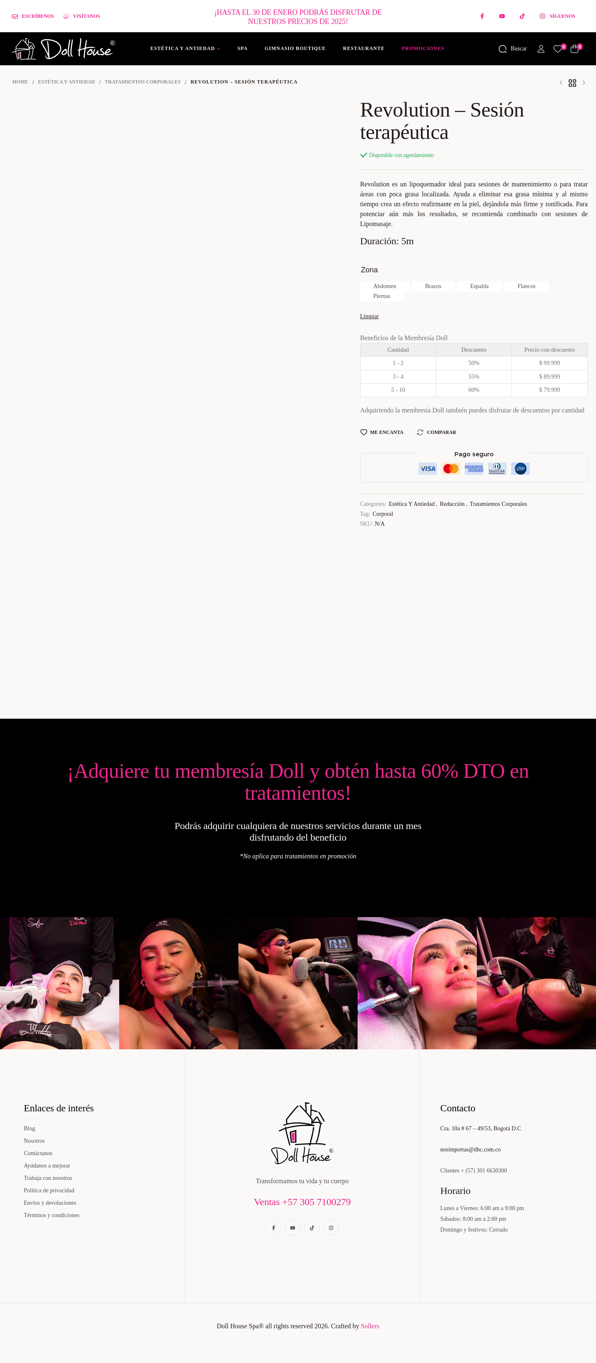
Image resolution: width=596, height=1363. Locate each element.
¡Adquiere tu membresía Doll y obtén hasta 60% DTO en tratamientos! (298, 781)
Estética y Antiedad (66, 82)
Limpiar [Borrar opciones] (369, 316)
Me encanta (387, 432)
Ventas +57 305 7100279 (302, 1201)
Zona (369, 270)
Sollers (370, 1326)
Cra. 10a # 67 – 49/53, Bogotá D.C (480, 1128)
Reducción (452, 504)
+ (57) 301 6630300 (484, 1171)
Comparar (441, 432)
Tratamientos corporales (142, 82)
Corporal (382, 514)
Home (20, 82)
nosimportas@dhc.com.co (470, 1149)
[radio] (384, 286)
